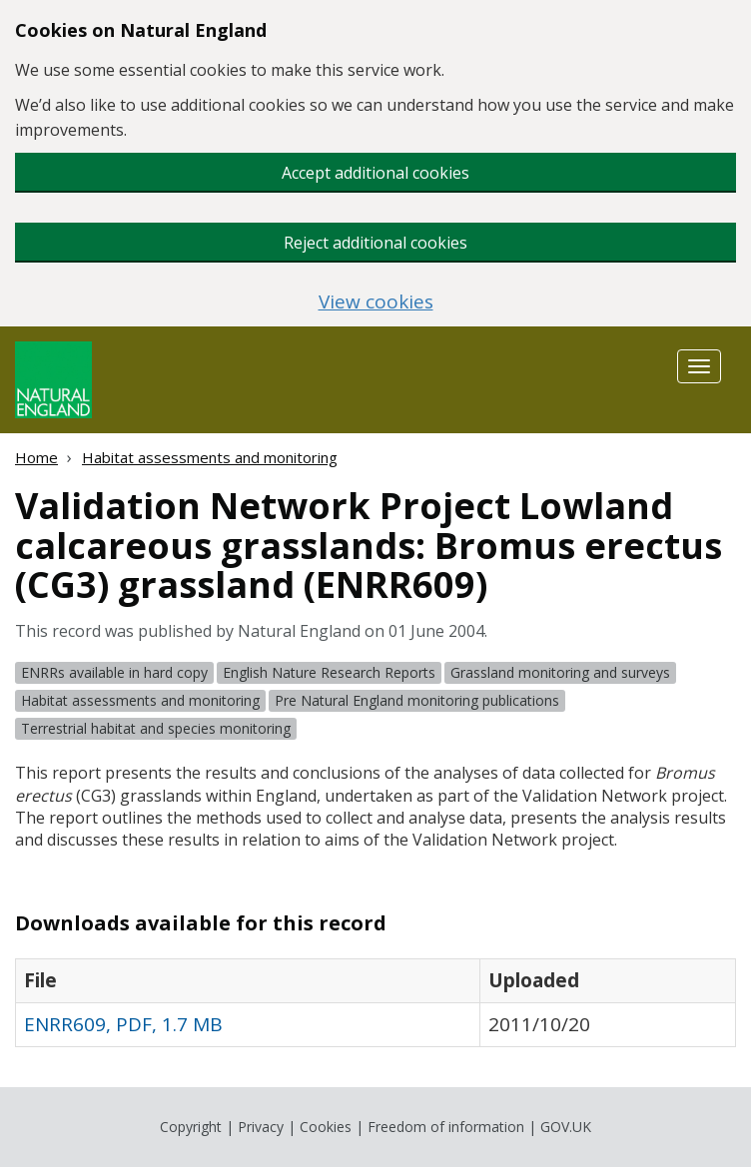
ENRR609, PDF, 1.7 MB (123, 1024)
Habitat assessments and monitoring (210, 457)
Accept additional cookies (375, 173)
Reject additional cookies (375, 243)
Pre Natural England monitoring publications (417, 700)
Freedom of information (446, 1126)
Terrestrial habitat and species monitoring (156, 728)
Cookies (326, 1126)
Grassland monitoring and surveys (560, 672)
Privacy (261, 1126)
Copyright (191, 1126)
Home (36, 457)
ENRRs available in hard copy (114, 672)
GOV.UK (565, 1126)
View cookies (376, 301)
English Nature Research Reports (329, 672)
